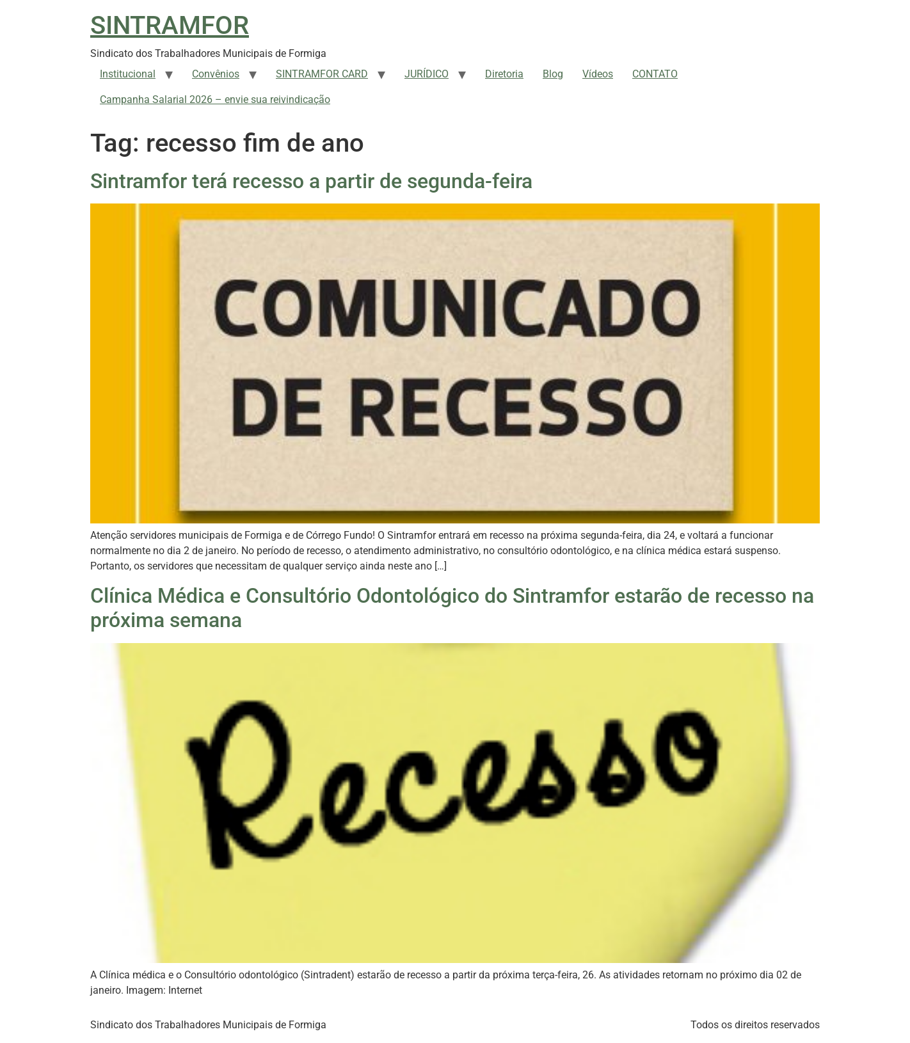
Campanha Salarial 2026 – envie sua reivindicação (215, 99)
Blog (553, 74)
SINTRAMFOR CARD (322, 74)
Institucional (128, 74)
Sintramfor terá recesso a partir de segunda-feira (311, 181)
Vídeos (597, 74)
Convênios (215, 74)
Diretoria (504, 74)
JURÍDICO (426, 74)
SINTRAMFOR (169, 25)
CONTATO (655, 74)
